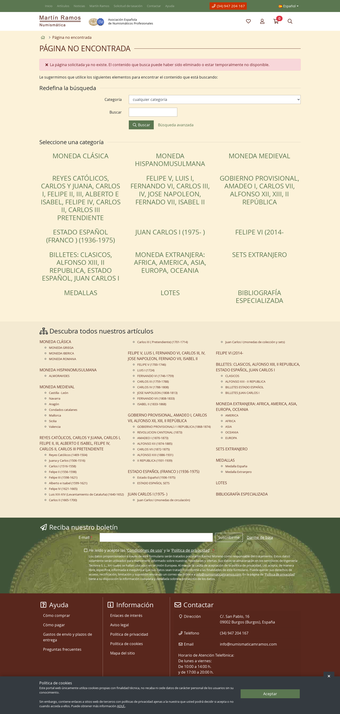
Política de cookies (126, 643)
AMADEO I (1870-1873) (152, 438)
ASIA (228, 427)
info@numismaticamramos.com (218, 574)
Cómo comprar (56, 615)
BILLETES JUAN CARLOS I (242, 393)
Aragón (54, 404)
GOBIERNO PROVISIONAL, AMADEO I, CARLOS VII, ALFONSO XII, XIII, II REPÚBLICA (259, 190)
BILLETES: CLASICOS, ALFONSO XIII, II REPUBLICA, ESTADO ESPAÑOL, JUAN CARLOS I (80, 266)
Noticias (79, 6)
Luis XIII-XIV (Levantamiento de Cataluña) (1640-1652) (86, 494)
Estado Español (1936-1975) (156, 478)
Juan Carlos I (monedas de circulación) (163, 500)
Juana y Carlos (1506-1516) (67, 461)
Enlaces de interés (126, 615)
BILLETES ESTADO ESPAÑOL (244, 387)
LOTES (170, 292)
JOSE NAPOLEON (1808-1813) (157, 393)
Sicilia (53, 421)
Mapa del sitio (122, 653)
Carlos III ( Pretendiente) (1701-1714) (162, 342)
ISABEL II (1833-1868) (151, 404)
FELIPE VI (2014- (259, 232)
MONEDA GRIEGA (61, 348)
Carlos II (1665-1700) (63, 500)
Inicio (49, 6)
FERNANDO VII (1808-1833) (156, 399)
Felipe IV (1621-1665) (63, 489)
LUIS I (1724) (145, 370)
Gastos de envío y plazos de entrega (67, 637)
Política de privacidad (191, 550)
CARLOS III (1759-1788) (153, 382)
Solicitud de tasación (128, 6)
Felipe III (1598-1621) (63, 478)
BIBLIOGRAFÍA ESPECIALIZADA (259, 296)
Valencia (55, 427)
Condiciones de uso (144, 550)
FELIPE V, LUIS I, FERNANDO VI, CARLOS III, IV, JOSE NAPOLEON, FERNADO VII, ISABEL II (170, 190)
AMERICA (231, 415)
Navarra (54, 399)
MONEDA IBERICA (61, 353)
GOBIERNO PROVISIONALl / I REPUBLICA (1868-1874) (174, 427)
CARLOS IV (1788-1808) (153, 387)
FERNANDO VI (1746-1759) (155, 376)
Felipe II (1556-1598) (63, 472)
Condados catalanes (63, 410)
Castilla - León (58, 393)
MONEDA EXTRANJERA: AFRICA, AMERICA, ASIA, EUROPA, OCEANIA (170, 262)
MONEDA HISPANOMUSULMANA (170, 159)
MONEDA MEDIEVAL (259, 155)
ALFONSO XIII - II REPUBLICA (245, 382)
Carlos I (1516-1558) (62, 466)
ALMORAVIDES (59, 376)
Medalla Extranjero (238, 472)
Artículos (63, 6)
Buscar (141, 124)
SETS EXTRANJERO (259, 254)
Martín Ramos (99, 6)
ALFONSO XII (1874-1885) (154, 444)
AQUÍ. (121, 706)
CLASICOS (232, 376)
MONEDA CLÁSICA (81, 155)
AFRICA (230, 421)
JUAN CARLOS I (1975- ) (170, 232)
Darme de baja (260, 537)
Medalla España (236, 466)
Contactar (154, 6)
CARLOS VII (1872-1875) (153, 449)
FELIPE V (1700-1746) (151, 365)
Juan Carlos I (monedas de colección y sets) (255, 342)
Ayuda (169, 6)
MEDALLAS (80, 292)
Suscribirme (229, 537)
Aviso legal (119, 624)
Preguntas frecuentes (62, 649)
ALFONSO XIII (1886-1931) (155, 455)
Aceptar (270, 693)
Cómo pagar (54, 624)
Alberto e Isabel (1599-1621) (68, 483)
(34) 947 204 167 (228, 6)
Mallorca (55, 415)
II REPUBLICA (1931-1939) (154, 461)
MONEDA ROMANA (62, 359)
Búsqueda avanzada (176, 124)
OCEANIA (231, 432)
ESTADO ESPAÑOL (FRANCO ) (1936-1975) (80, 236)
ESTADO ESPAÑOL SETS (153, 483)
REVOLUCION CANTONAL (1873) (159, 432)
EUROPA (231, 438)
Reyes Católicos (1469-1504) (68, 455)
